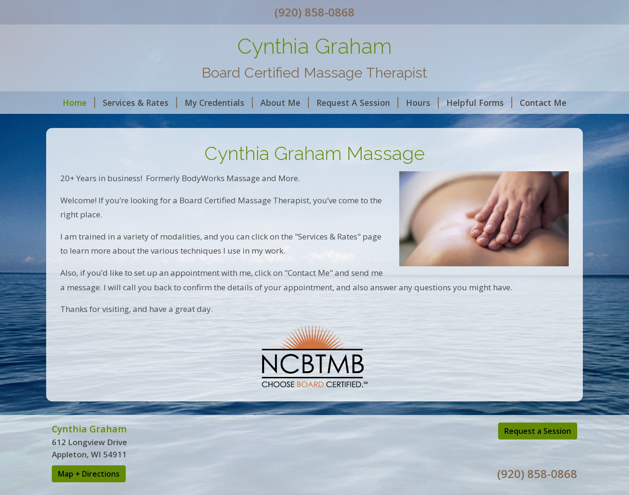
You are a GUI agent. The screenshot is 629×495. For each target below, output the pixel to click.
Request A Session (357, 102)
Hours (422, 102)
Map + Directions (89, 474)
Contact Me (543, 102)
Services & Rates (140, 102)
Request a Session (537, 431)
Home (79, 102)
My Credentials (219, 102)
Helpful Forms (479, 102)
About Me (284, 102)
